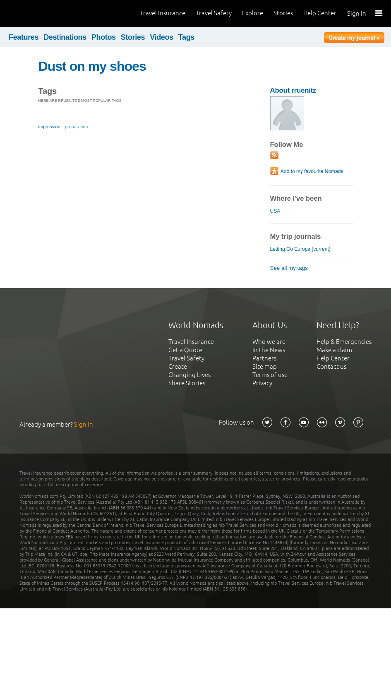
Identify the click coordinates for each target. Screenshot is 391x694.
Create (177, 366)
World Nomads (43, 13)
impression (49, 126)
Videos (161, 37)
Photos (103, 37)
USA (275, 211)
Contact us (331, 366)
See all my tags (289, 268)
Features (23, 37)
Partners (264, 358)
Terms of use (270, 374)
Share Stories (186, 383)
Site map (264, 366)
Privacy (262, 383)
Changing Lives (189, 374)
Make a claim (334, 349)
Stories (283, 13)
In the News (268, 349)
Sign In (356, 13)
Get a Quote (185, 349)
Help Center (319, 13)
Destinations (64, 37)
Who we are (268, 341)
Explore (252, 13)
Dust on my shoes (92, 66)
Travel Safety (214, 13)
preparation (76, 126)
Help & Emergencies (344, 341)
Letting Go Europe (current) (300, 249)
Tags (186, 37)
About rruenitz (293, 90)
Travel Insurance (162, 13)
